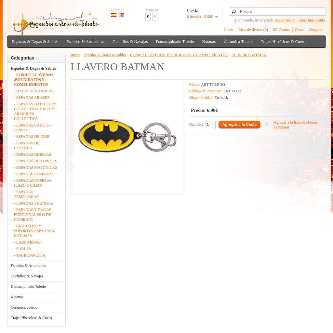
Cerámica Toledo (238, 41)
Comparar (281, 127)
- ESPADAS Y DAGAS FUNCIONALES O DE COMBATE (32, 214)
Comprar (316, 29)
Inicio (228, 29)
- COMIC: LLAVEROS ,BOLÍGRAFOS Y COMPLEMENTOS (33, 80)
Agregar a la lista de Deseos (295, 122)
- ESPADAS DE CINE (31, 136)
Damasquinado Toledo (175, 41)
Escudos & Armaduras (85, 41)
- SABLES (22, 248)
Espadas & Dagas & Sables (35, 41)
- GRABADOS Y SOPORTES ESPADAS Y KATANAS (34, 231)
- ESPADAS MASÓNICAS (35, 167)
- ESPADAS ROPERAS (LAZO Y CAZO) (33, 183)
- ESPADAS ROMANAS (34, 174)
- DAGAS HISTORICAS (34, 91)
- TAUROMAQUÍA (29, 255)
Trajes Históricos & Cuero (283, 41)
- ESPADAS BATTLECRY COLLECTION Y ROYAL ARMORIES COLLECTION (35, 111)
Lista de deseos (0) (253, 29)
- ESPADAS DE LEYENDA (26, 145)
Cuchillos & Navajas (130, 41)
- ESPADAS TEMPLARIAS (26, 194)
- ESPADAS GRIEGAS (32, 154)
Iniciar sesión (284, 20)
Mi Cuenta (281, 29)
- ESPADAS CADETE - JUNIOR (33, 127)
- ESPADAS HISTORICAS (35, 161)
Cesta (299, 29)
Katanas (209, 41)
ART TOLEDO (213, 84)
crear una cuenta (312, 20)
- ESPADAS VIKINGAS (33, 203)
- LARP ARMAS (27, 242)
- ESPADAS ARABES (31, 97)
